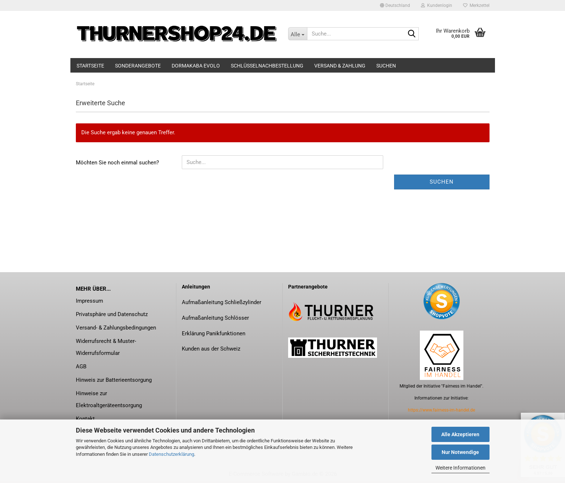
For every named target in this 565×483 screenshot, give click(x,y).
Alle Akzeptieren (460, 434)
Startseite (90, 66)
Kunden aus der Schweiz (211, 348)
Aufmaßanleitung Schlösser (215, 318)
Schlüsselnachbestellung (267, 66)
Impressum (89, 301)
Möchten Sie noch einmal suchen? (117, 162)
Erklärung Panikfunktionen (213, 333)
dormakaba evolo (196, 66)
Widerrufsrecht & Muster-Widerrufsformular (106, 347)
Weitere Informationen (460, 468)
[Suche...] (297, 33)
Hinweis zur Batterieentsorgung (114, 380)
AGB (81, 366)
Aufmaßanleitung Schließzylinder (221, 302)
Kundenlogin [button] (436, 5)
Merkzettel (476, 5)
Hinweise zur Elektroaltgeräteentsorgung (109, 399)
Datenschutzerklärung (171, 454)
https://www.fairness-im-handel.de (441, 410)
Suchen (386, 66)
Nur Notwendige (460, 452)
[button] (394, 5)
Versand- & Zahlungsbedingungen (116, 327)
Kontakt (85, 419)
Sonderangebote (138, 66)
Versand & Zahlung (339, 66)
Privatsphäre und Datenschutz (112, 314)
